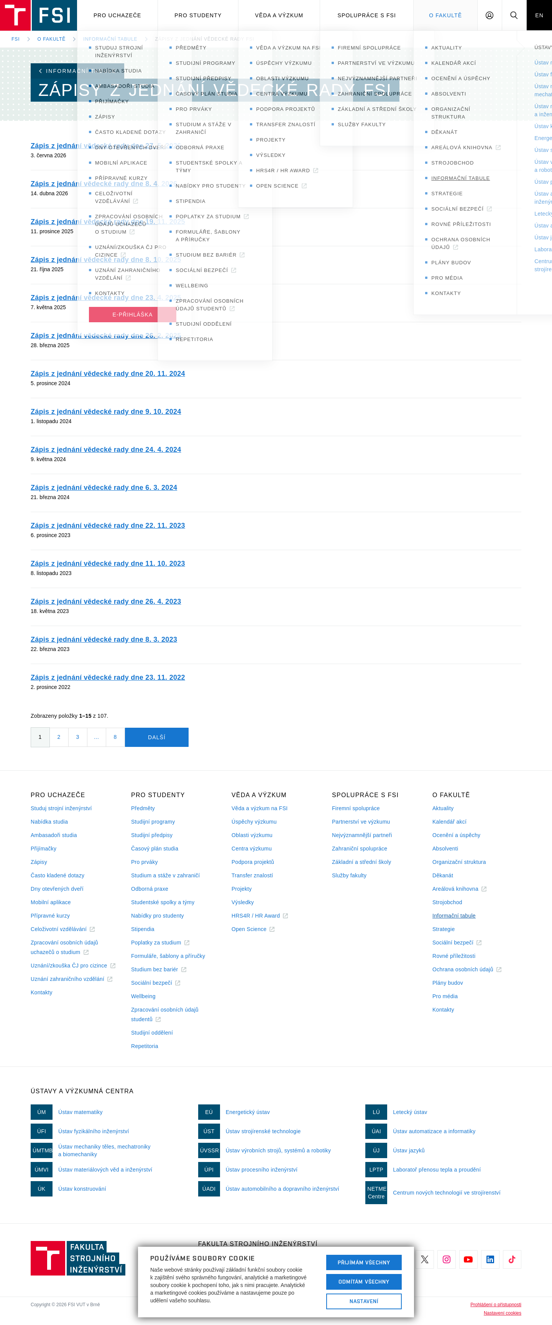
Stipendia (142, 929)
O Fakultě (445, 15)
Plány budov (447, 983)
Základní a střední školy (361, 862)
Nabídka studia (49, 822)
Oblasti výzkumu (252, 835)
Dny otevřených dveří (57, 889)
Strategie (443, 929)
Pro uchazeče (117, 15)
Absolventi (445, 848)
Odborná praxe (149, 889)
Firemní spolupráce (356, 808)
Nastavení (364, 1301)
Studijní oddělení (152, 1033)
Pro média (445, 996)
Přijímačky (43, 848)
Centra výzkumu (252, 848)
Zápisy (39, 862)
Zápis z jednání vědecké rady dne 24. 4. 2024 (106, 449)
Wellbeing (143, 996)
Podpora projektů (253, 862)
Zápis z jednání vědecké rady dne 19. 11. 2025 (108, 222)
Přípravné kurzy (50, 916)
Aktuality (442, 808)
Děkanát (442, 875)
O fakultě (52, 39)
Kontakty (42, 992)
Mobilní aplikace (51, 902)
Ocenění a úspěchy (456, 835)
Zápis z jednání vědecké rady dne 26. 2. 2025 (106, 335)
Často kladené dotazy (57, 875)
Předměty (143, 808)
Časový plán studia (154, 848)
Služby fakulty (349, 875)
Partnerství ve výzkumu (361, 822)
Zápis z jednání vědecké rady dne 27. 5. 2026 (106, 146)
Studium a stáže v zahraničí (165, 875)
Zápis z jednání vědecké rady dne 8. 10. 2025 (106, 260)
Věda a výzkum (279, 15)
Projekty (242, 889)
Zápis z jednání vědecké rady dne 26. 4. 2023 (106, 601)
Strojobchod (447, 902)
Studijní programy (153, 822)
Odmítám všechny (364, 1282)
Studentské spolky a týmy (162, 902)
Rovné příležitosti (453, 956)
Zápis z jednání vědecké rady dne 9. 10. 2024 (106, 411)
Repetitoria (144, 1046)
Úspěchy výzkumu (254, 822)
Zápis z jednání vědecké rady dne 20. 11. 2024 (108, 373)
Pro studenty (198, 15)
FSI (16, 39)
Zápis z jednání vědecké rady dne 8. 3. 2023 (104, 639)
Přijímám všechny (364, 1262)
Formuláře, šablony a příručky (168, 956)
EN (539, 15)
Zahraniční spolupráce (359, 848)
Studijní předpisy (151, 835)
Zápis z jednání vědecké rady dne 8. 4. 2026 (104, 184)
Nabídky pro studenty (157, 916)
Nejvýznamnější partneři (362, 835)
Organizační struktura (459, 862)
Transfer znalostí (252, 875)
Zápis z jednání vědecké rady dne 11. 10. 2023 (108, 563)
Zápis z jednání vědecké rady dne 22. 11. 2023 (108, 525)
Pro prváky (144, 862)
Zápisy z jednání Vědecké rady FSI (205, 39)
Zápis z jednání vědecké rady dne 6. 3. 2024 (104, 487)
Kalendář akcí (449, 822)
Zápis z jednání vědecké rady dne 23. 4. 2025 (106, 298)
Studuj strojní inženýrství (61, 808)
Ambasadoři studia (54, 835)
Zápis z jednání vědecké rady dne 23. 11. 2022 (108, 677)
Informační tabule (110, 39)
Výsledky (243, 902)
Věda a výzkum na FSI (260, 808)
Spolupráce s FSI (367, 15)
